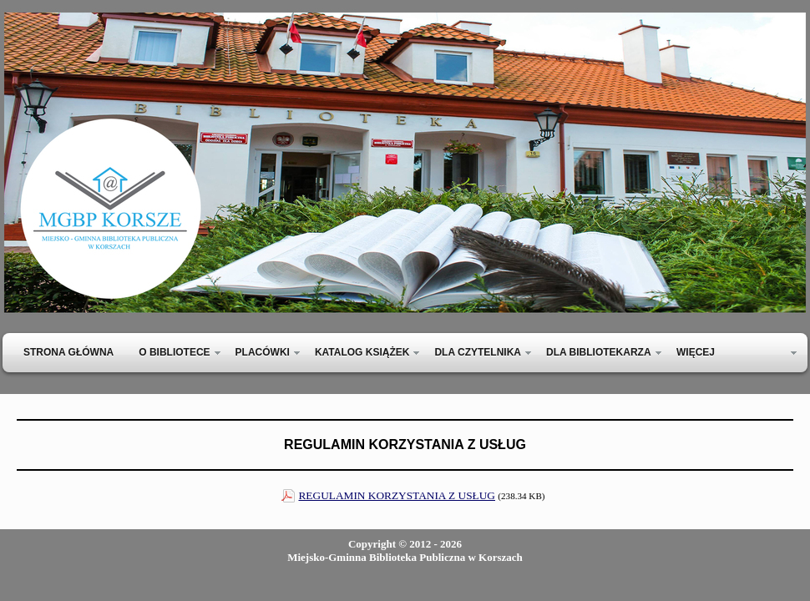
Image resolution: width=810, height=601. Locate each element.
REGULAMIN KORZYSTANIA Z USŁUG (396, 495)
